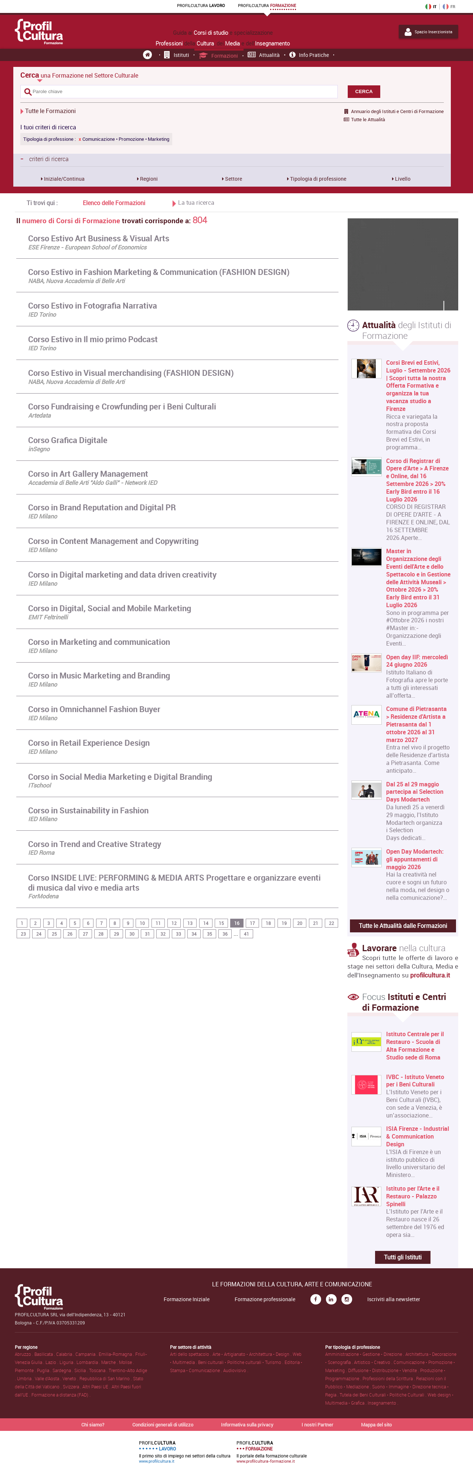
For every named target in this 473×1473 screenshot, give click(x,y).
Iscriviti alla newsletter (393, 1299)
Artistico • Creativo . (374, 1362)
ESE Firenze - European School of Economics (87, 247)
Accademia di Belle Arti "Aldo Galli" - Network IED (92, 483)
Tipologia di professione (317, 178)
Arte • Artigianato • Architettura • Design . (252, 1354)
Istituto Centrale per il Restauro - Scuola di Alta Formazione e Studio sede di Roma (415, 1045)
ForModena (43, 896)
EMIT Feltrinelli (48, 617)
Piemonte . (26, 1370)
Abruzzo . (24, 1354)
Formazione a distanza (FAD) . (61, 1395)
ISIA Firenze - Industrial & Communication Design (417, 1136)
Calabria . (65, 1354)
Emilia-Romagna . (117, 1354)
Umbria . (26, 1378)
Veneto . (70, 1378)
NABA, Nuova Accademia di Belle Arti (76, 281)
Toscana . (99, 1370)
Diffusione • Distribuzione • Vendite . (384, 1370)
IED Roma (41, 852)
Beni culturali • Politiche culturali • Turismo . (241, 1362)
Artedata (39, 415)
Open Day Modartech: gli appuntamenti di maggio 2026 (415, 859)
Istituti (176, 54)
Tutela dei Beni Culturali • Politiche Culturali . (384, 1395)
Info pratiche (309, 54)
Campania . (87, 1354)
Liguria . (67, 1362)
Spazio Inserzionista (428, 31)
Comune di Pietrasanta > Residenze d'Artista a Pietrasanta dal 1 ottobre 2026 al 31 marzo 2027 (416, 724)
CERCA (363, 91)
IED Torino (42, 314)
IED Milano (42, 516)
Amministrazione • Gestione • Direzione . (365, 1354)
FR (449, 7)
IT (430, 7)
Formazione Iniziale (187, 1299)
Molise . (126, 1362)
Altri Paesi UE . (97, 1386)
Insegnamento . (383, 1403)
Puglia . (44, 1370)
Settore (233, 178)
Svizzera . (72, 1386)
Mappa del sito (376, 1424)
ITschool (39, 785)
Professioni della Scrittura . (389, 1378)
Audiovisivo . (235, 1370)
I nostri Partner (317, 1424)
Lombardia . (88, 1362)
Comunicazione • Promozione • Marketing (124, 139)
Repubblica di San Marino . (106, 1378)
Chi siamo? (92, 1424)
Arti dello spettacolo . (191, 1354)
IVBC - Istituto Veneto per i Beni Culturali (415, 1081)
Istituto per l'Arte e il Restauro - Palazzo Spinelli (412, 1196)
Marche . (110, 1362)
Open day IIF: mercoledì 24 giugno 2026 (417, 661)
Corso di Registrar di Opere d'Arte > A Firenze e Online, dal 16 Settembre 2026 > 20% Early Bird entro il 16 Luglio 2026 (417, 480)
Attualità (264, 54)
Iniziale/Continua (64, 178)
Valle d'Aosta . (48, 1378)
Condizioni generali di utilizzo (162, 1424)
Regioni (148, 178)
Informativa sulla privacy (247, 1424)
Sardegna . (63, 1370)
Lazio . (52, 1362)
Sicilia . (81, 1370)
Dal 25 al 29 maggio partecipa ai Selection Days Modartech (414, 791)
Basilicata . (45, 1354)
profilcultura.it (430, 975)
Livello (402, 178)
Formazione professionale (265, 1299)
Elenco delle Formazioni (114, 203)
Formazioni (218, 55)
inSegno (39, 449)
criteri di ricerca (44, 158)
